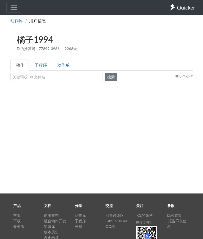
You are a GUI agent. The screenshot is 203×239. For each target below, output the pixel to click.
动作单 (63, 64)
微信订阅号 (144, 222)
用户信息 (37, 20)
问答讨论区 (114, 215)
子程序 (40, 64)
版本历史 (51, 232)
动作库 (16, 20)
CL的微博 (145, 215)
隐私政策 (174, 215)
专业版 (18, 226)
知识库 (49, 226)
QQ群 (110, 226)
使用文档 (51, 215)
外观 (78, 226)
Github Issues (116, 221)
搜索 (111, 77)
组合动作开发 (55, 221)
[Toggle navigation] (13, 7)
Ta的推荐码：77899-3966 (39, 48)
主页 (17, 215)
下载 (17, 221)
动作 (20, 64)
